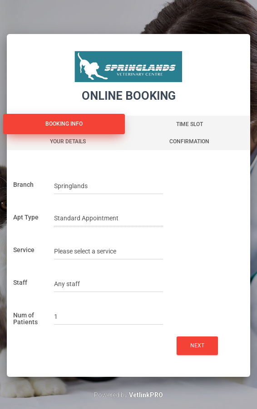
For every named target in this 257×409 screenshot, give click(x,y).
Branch (23, 184)
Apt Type (26, 217)
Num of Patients (25, 319)
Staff (20, 282)
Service (24, 249)
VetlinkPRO (146, 395)
